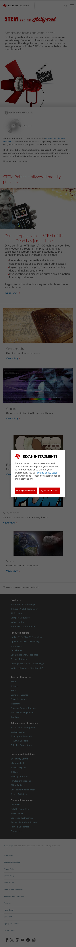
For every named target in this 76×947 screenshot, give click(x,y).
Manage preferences (25, 491)
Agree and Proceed (49, 491)
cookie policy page (47, 473)
